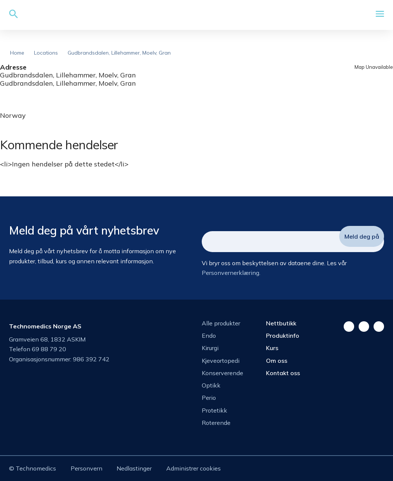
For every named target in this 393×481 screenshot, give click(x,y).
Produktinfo (282, 335)
